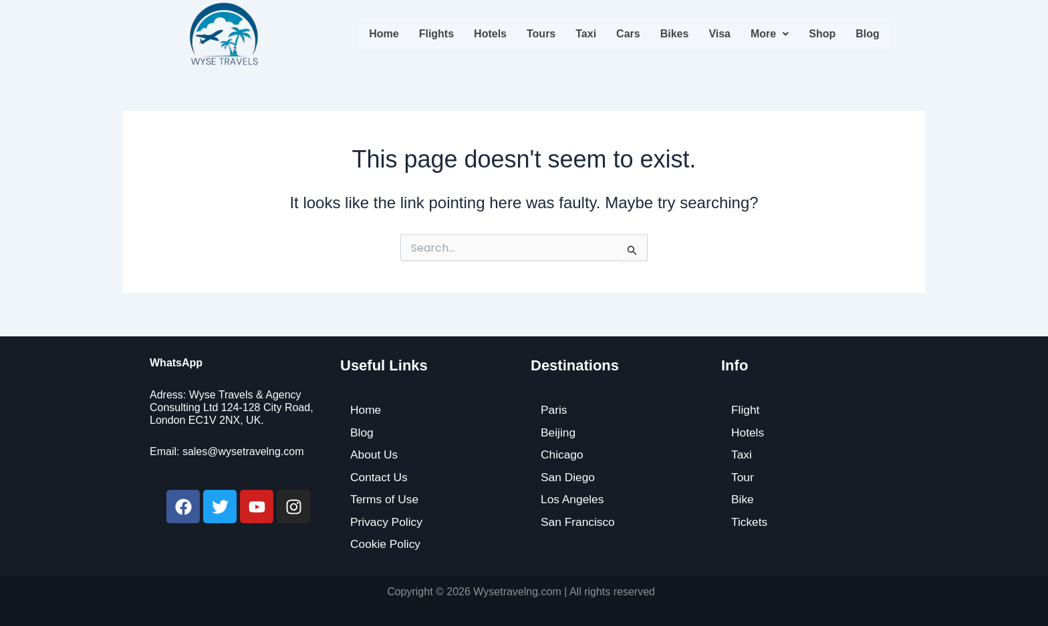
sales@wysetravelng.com (243, 450)
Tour (743, 476)
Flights (436, 33)
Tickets (750, 521)
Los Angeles (573, 499)
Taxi (585, 33)
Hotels (490, 33)
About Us (375, 454)
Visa (719, 33)
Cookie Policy (386, 544)
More (770, 33)
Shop (822, 33)
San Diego (569, 476)
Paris (554, 409)
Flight (746, 409)
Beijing (559, 431)
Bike (743, 499)
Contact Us (380, 476)
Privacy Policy (387, 521)
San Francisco (579, 521)
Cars (628, 33)
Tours (541, 33)
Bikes (674, 33)
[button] (770, 34)
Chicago (563, 454)
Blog (868, 33)
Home (383, 33)
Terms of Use (385, 499)
